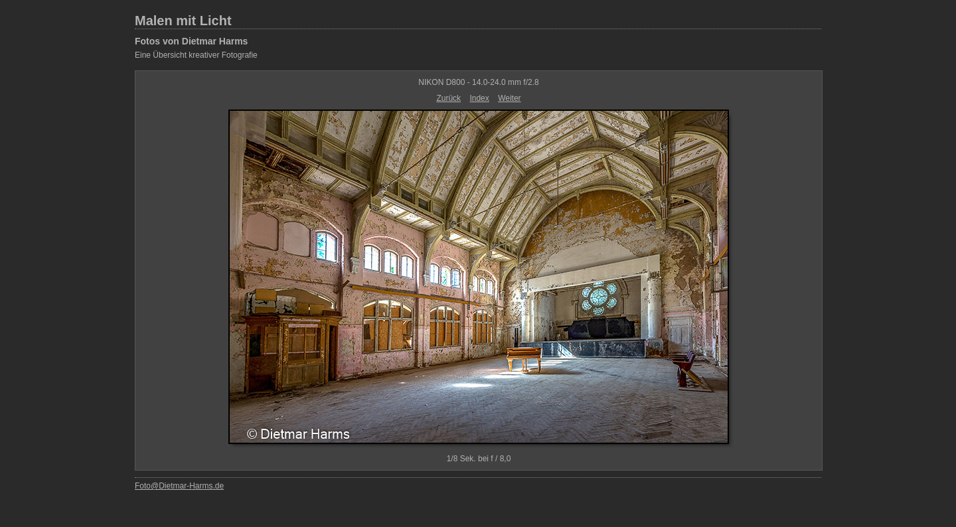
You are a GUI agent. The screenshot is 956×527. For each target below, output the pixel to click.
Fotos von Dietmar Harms (191, 41)
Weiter (509, 98)
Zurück (448, 98)
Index (479, 98)
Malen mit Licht (183, 20)
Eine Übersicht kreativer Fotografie (196, 55)
